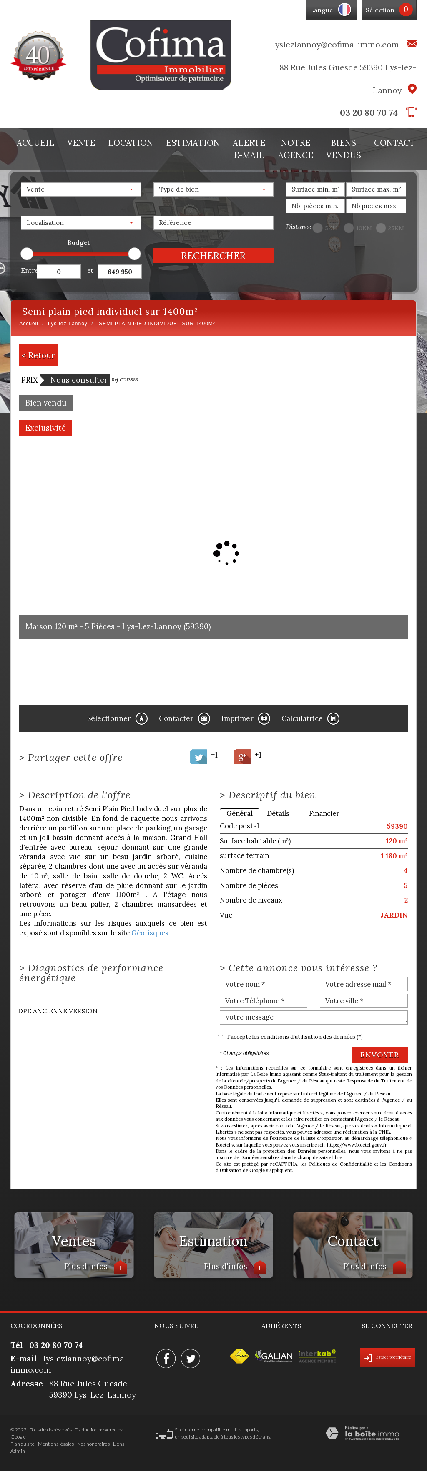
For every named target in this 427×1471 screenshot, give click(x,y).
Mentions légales (56, 1444)
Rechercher (213, 255)
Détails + (281, 813)
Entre (29, 270)
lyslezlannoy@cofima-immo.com (336, 44)
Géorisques (149, 933)
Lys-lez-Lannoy (68, 324)
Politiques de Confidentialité (340, 1164)
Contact (394, 142)
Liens (118, 1444)
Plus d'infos (95, 1267)
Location (130, 142)
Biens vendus (343, 149)
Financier (324, 813)
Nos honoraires (93, 1444)
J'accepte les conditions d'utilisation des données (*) (295, 1036)
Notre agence (295, 149)
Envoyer (379, 1055)
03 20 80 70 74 (369, 112)
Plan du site (22, 1444)
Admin (17, 1451)
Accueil (35, 142)
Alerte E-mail (249, 149)
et (90, 270)
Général (239, 813)
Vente (81, 142)
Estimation (193, 142)
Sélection (380, 10)
